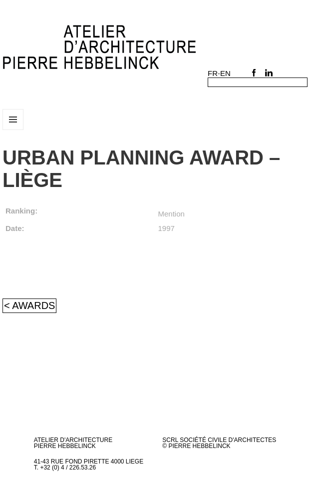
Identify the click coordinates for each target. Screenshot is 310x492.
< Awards (29, 305)
